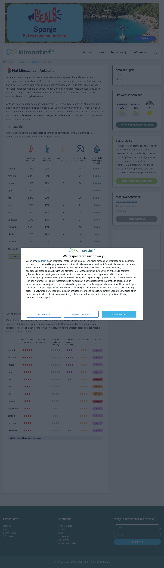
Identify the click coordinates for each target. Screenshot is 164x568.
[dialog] (82, 284)
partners (42, 261)
